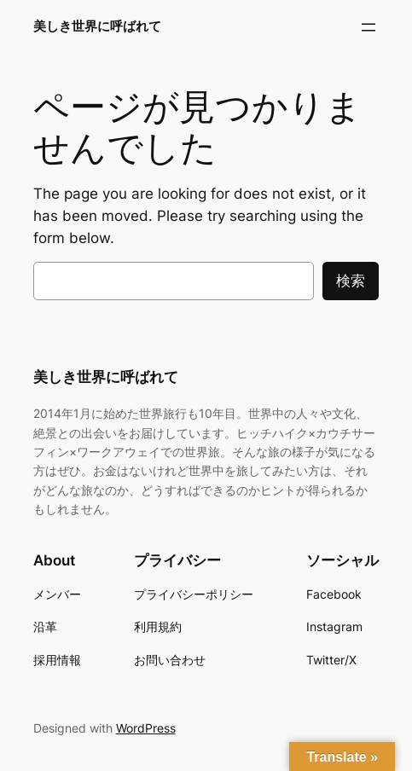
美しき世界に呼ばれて (97, 26)
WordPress (146, 728)
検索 (350, 280)
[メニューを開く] (368, 27)
